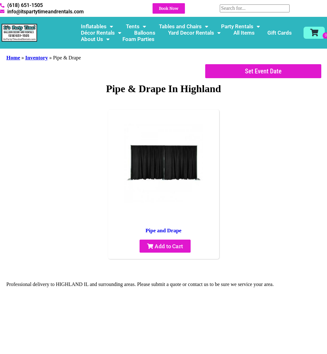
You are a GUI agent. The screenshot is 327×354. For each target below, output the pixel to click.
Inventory (36, 58)
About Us (95, 39)
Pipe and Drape (163, 231)
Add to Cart (165, 246)
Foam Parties (138, 39)
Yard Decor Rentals (194, 33)
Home (13, 58)
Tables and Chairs (183, 26)
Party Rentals (240, 26)
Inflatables (97, 26)
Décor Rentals (101, 33)
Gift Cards (279, 33)
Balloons (144, 33)
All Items (244, 33)
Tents (136, 26)
